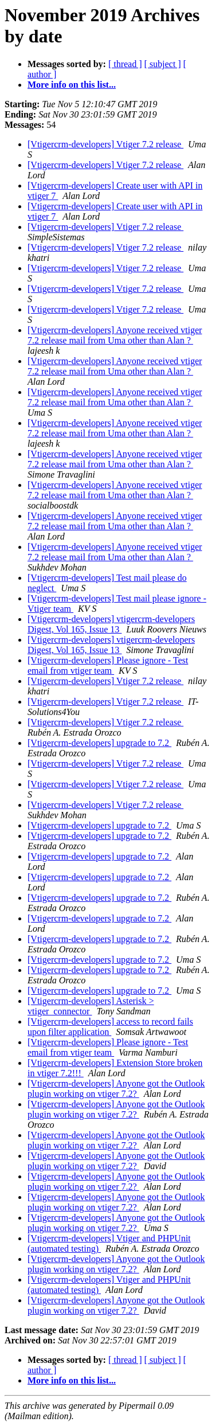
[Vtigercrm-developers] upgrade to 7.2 (99, 743)
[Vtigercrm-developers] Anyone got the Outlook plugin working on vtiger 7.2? (116, 1089)
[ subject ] (162, 64)
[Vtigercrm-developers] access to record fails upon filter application (110, 1027)
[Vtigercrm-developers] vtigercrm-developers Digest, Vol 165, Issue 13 (111, 624)
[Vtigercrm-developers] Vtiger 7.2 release (105, 144)
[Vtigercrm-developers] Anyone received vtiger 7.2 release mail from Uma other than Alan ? (115, 335)
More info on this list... (72, 84)
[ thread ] (125, 64)
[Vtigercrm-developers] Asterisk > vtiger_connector (91, 1006)
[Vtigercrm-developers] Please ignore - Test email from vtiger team (108, 665)
